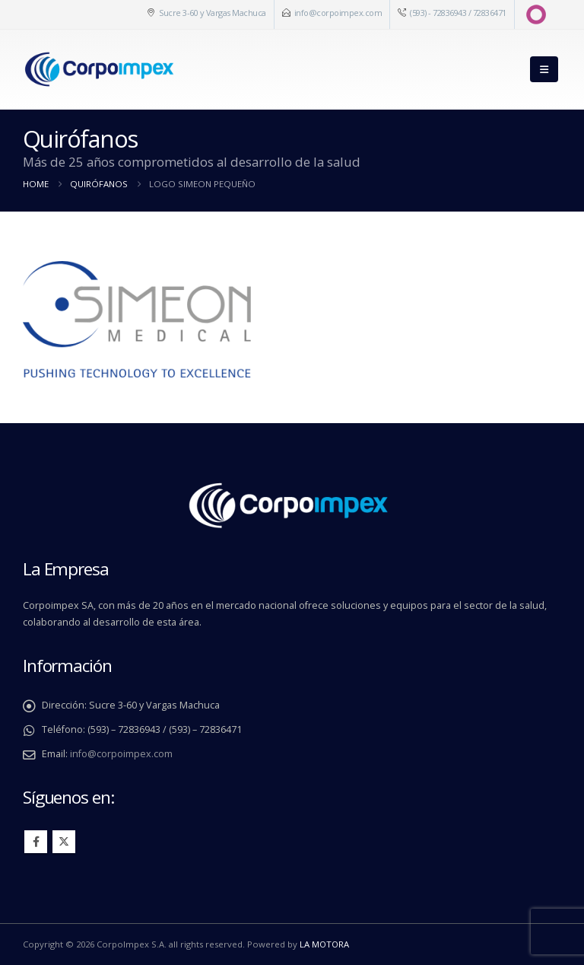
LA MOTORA (324, 944)
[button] (544, 69)
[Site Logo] (99, 69)
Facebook (35, 841)
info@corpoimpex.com (338, 12)
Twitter (63, 841)
